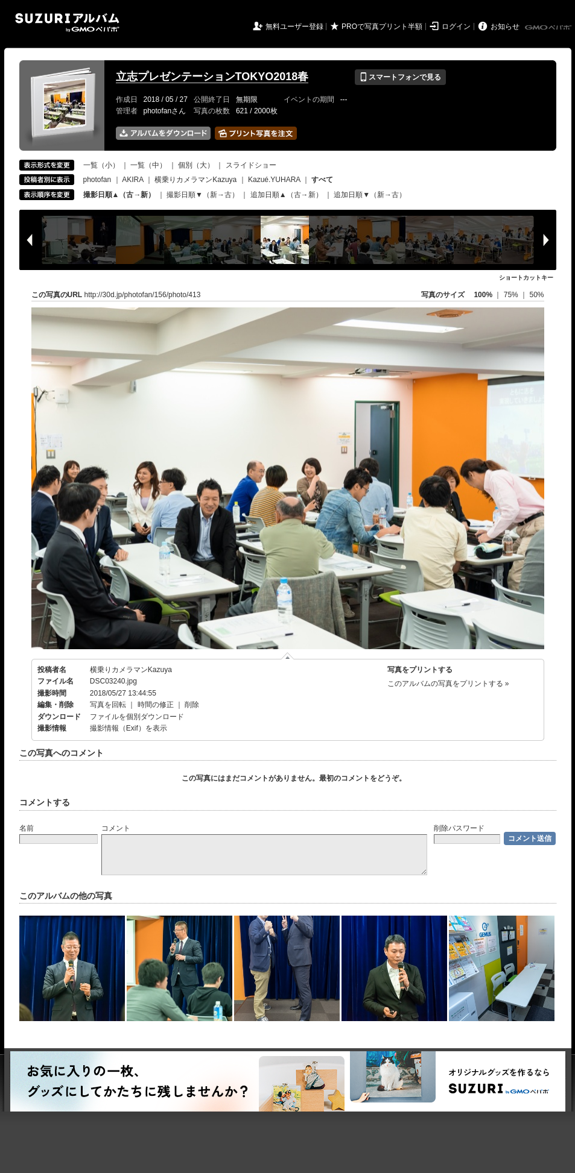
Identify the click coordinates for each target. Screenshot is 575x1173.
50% (536, 295)
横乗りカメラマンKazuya (195, 179)
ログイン (456, 26)
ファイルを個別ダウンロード (137, 716)
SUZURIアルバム (67, 23)
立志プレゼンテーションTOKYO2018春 (212, 77)
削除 (192, 704)
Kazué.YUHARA (274, 179)
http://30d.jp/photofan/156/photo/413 (142, 295)
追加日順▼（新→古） (370, 194)
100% (483, 295)
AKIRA (132, 179)
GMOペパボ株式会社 (549, 28)
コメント (115, 828)
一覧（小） (101, 165)
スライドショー (251, 165)
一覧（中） (148, 165)
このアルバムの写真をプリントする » (448, 683)
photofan (97, 179)
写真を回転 (108, 704)
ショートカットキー (526, 277)
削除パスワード (459, 828)
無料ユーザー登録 (294, 26)
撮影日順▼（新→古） (203, 194)
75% (512, 295)
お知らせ (505, 26)
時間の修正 (156, 704)
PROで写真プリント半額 (382, 26)
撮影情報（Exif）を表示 (128, 728)
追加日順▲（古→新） (286, 194)
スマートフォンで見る (400, 77)
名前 (26, 828)
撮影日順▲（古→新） (119, 194)
